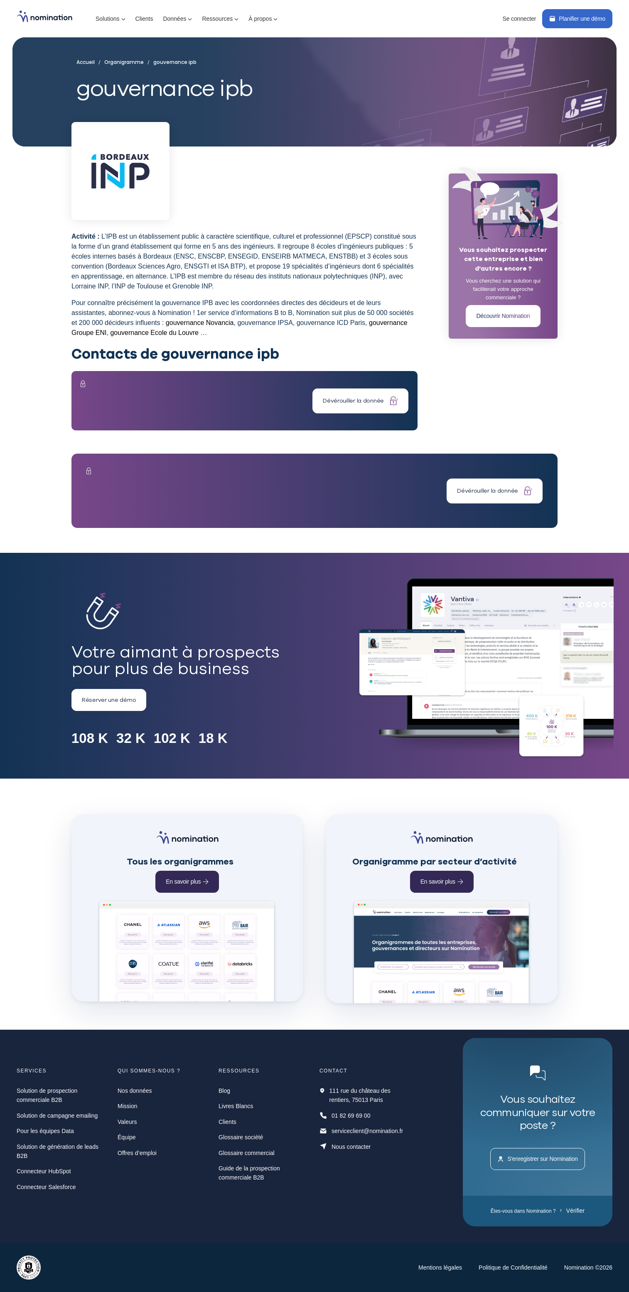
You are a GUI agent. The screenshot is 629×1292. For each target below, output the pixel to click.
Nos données (135, 1090)
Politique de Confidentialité (513, 1267)
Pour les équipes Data (45, 1131)
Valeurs (127, 1122)
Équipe (127, 1137)
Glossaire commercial (247, 1153)
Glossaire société (241, 1137)
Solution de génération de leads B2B (57, 1151)
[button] (110, 19)
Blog (224, 1090)
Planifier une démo (577, 18)
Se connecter (519, 18)
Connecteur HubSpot (44, 1171)
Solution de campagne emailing (57, 1115)
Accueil (87, 62)
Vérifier (572, 1210)
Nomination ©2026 (588, 1267)
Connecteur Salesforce (46, 1187)
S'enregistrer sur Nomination (537, 1159)
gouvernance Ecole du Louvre (154, 332)
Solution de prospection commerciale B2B (47, 1095)
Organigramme (122, 62)
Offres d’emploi (137, 1153)
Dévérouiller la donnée (360, 400)
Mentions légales (440, 1267)
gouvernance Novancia (200, 322)
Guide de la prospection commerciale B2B (249, 1173)
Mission (127, 1106)
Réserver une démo (109, 699)
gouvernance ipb (172, 62)
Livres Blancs (236, 1106)
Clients (144, 19)
